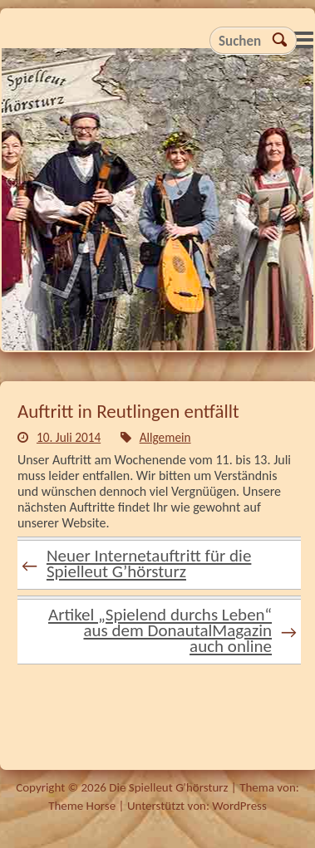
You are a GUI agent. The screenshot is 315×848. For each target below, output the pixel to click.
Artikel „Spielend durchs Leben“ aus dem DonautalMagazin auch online (172, 630)
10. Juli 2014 (69, 437)
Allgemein (165, 437)
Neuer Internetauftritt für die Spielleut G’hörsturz (136, 563)
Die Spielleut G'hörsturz (157, 204)
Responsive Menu (303, 39)
